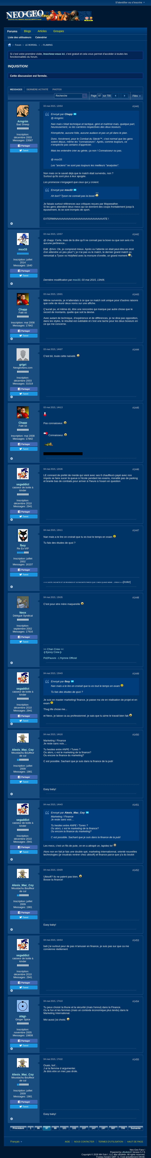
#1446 (136, 469)
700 (123, 1128)
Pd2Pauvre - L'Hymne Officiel (60, 658)
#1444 (136, 349)
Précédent (18, 1128)
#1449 (136, 673)
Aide (67, 1141)
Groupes (58, 31)
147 (94, 1128)
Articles (42, 31)
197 (103, 1128)
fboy (23, 545)
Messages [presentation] (16, 89)
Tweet (23, 150)
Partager (23, 145)
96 (38, 1128)
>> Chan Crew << (53, 649)
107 (84, 1128)
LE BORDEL (31, 45)
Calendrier (41, 37)
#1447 (136, 530)
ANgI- (22, 1016)
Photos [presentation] (57, 89)
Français (16, 1141)
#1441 (136, 106)
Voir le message (75, 114)
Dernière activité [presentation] (37, 89)
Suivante (136, 1128)
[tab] (16, 89)
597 (113, 1128)
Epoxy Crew (52, 652)
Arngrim (22, 121)
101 (64, 1128)
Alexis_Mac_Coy (23, 749)
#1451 (136, 804)
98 (55, 1128)
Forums (12, 31)
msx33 (22, 249)
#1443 (136, 294)
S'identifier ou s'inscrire (130, 2)
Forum (18, 45)
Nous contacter (84, 1141)
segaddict (22, 484)
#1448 (136, 597)
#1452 (136, 870)
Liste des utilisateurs (19, 37)
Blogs (27, 31)
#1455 (136, 1059)
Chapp (22, 309)
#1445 (136, 407)
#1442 (136, 234)
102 (74, 1128)
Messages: (19, 140)
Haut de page (135, 1141)
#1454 (136, 1001)
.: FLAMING (47, 45)
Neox (22, 612)
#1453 (136, 940)
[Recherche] (70, 95)
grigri (22, 364)
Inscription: (23, 134)
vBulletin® (127, 1152)
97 (46, 1128)
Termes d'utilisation (110, 1141)
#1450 (136, 734)
